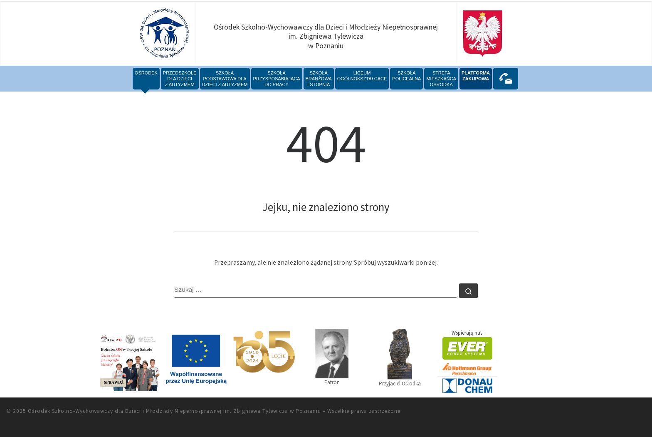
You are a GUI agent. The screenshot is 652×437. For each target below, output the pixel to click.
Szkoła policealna (406, 75)
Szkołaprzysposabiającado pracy (276, 78)
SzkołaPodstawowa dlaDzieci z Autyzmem (225, 78)
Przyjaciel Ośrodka (400, 358)
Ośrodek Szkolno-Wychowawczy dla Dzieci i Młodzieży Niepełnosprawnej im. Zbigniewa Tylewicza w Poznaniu (174, 411)
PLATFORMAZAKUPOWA (476, 75)
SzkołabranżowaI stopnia (319, 78)
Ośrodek (146, 72)
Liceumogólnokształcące (362, 75)
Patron (331, 357)
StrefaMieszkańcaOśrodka (441, 78)
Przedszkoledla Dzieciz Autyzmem (180, 78)
